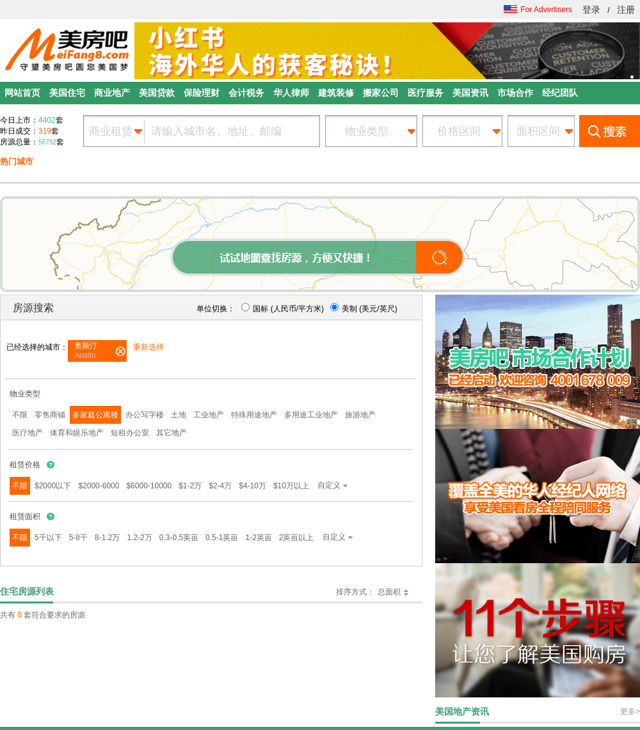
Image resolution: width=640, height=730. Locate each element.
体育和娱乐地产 (77, 432)
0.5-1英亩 (221, 537)
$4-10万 (252, 485)
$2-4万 (220, 485)
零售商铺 (50, 414)
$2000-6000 (98, 485)
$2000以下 (53, 485)
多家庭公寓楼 (95, 414)
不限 (20, 414)
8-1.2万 (107, 537)
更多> (630, 711)
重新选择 (148, 347)
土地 (178, 414)
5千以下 (48, 537)
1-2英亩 (258, 537)
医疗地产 (27, 432)
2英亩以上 (296, 537)
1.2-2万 (139, 537)
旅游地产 (360, 414)
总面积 (389, 591)
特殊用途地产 (254, 414)
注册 (626, 9)
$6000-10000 (149, 485)
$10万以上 (291, 485)
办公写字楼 (144, 414)
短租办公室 (130, 432)
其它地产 (171, 432)
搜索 (609, 131)
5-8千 (78, 537)
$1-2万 (190, 485)
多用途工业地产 (311, 414)
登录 (591, 9)
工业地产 (208, 414)
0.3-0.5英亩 (178, 537)
